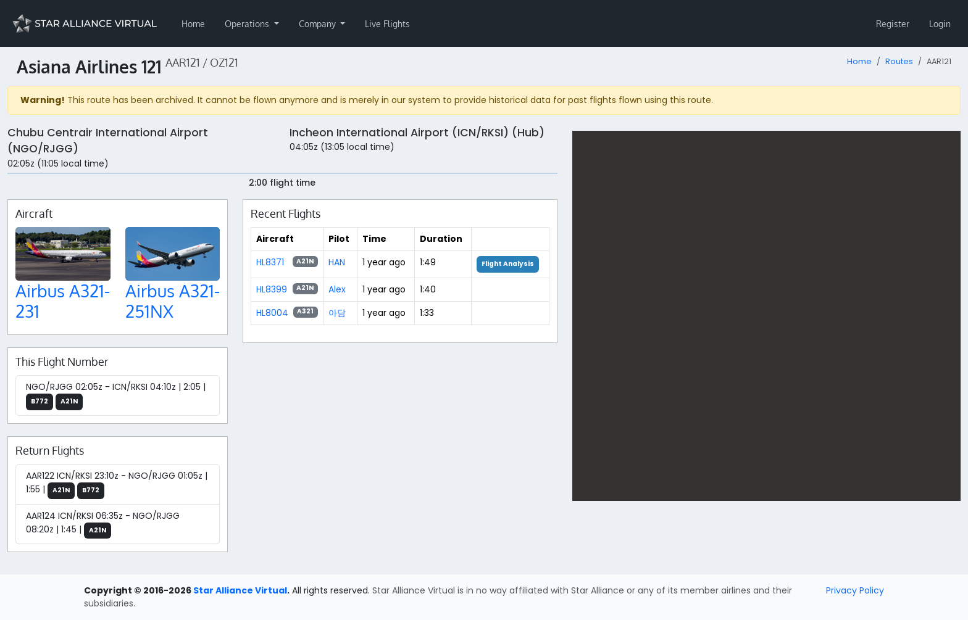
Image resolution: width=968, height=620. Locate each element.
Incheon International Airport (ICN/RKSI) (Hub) (417, 132)
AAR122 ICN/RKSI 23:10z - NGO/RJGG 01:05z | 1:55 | (116, 484)
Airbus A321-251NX (172, 301)
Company (318, 24)
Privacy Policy (855, 590)
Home (193, 24)
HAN (336, 262)
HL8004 (272, 313)
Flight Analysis (508, 263)
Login (940, 24)
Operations (248, 24)
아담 (337, 313)
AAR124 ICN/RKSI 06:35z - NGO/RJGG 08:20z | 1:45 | (103, 524)
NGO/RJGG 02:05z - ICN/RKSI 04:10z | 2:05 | (116, 395)
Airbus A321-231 (62, 301)
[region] (766, 316)
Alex (337, 289)
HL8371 (270, 262)
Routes (899, 61)
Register (892, 24)
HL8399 (271, 289)
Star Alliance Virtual (240, 590)
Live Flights (387, 24)
